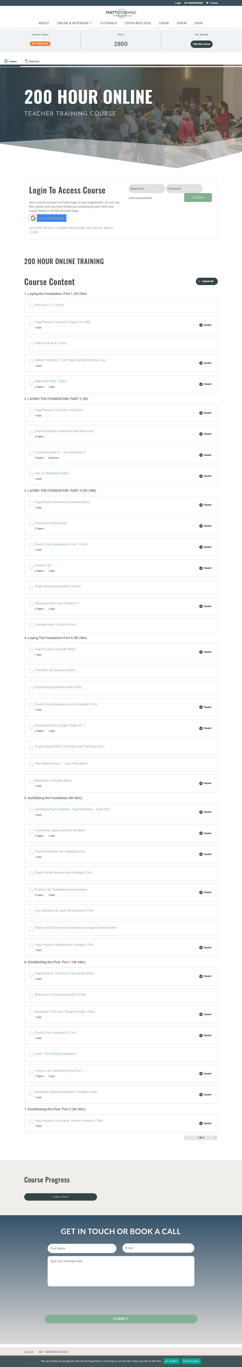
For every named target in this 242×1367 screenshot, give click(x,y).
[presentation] (76, 1298)
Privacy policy (191, 1361)
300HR (181, 23)
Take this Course (201, 44)
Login (178, 3)
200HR (164, 23)
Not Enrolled (40, 43)
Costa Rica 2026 (138, 23)
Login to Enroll (60, 1197)
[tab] (10, 61)
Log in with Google (46, 218)
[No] (237, 1361)
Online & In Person (72, 23)
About (44, 23)
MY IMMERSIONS (194, 3)
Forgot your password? (140, 197)
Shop (199, 23)
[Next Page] (215, 1138)
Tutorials (108, 23)
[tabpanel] (121, 704)
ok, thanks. (171, 1361)
